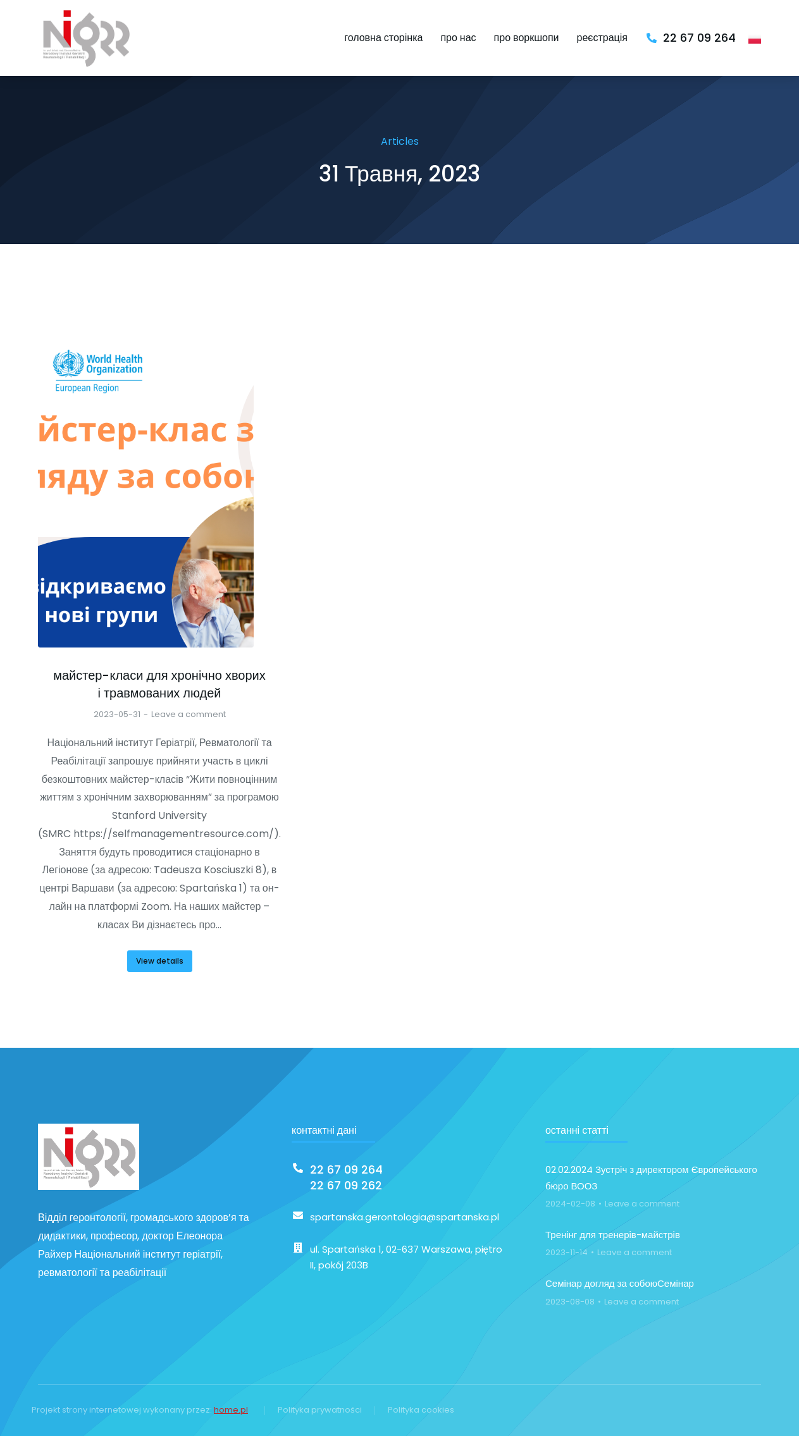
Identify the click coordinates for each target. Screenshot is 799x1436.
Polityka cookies (421, 1410)
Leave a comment (188, 714)
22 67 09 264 (699, 38)
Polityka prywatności (320, 1410)
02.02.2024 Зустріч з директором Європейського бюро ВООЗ (651, 1178)
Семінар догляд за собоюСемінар (619, 1283)
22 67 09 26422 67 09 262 (346, 1177)
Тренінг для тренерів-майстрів (612, 1234)
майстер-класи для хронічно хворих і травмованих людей (159, 684)
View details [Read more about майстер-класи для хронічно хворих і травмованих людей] (159, 960)
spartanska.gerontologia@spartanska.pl (404, 1217)
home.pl (231, 1410)
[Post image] (146, 483)
